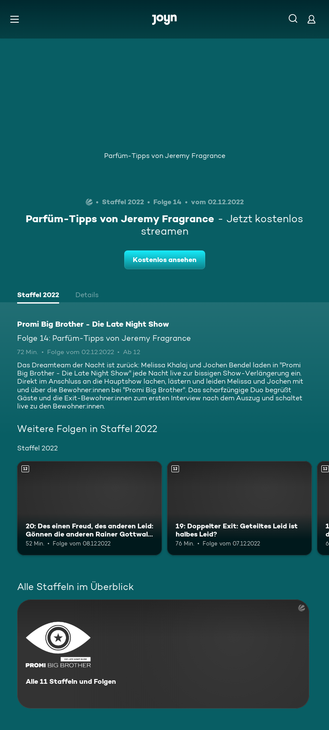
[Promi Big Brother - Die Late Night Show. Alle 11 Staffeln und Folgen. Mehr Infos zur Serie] (163, 654)
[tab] (38, 296)
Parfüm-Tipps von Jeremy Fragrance (164, 156)
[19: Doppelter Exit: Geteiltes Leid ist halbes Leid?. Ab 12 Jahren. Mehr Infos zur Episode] (239, 508)
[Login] (311, 19)
